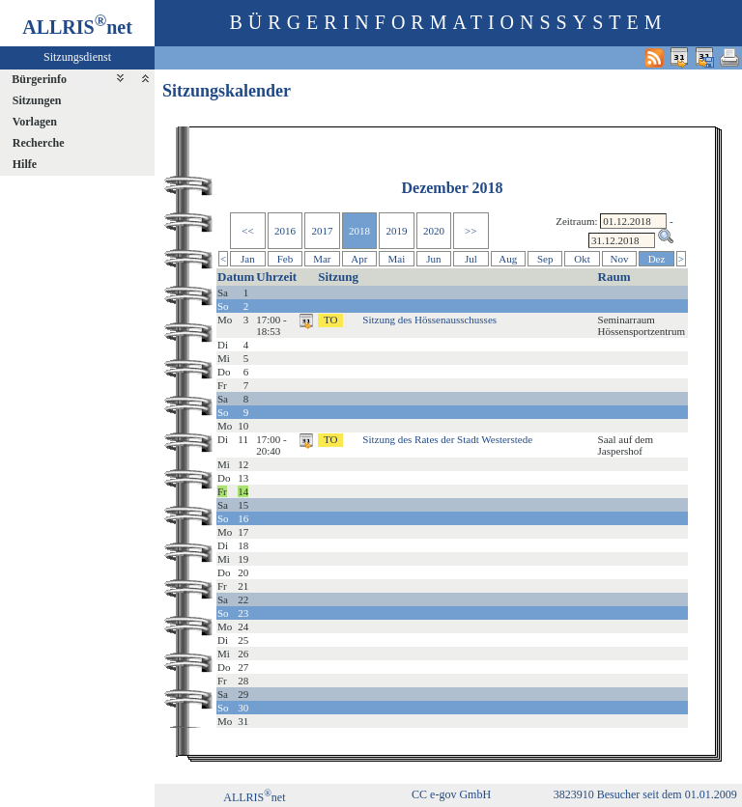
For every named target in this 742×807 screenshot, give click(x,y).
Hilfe (25, 164)
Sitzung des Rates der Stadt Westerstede (447, 439)
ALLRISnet (254, 797)
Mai (397, 258)
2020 (433, 231)
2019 (396, 231)
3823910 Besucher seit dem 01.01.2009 (645, 794)
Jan (248, 258)
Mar (321, 258)
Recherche (39, 143)
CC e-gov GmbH (451, 794)
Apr (359, 258)
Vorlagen (35, 121)
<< (247, 231)
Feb (285, 258)
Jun (433, 258)
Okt (582, 258)
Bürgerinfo (39, 79)
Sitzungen (37, 100)
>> (470, 231)
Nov (620, 258)
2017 (321, 231)
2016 (285, 231)
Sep (545, 258)
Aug (508, 258)
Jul (471, 258)
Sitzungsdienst (77, 57)
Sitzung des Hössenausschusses (429, 319)
